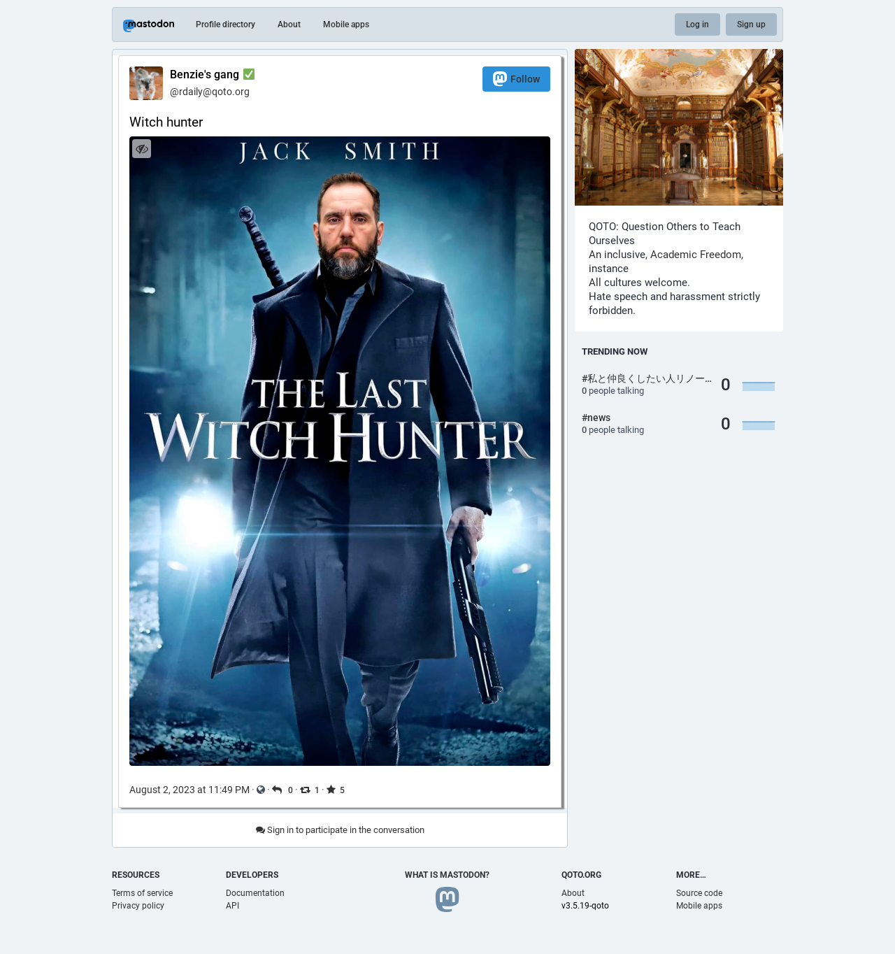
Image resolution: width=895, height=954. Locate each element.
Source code (699, 893)
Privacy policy (138, 906)
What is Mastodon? (447, 875)
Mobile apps (346, 24)
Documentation (255, 893)
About (289, 24)
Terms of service (142, 893)
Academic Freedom (695, 254)
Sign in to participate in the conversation (340, 830)
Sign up (751, 24)
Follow (516, 78)
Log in (697, 24)
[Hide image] (141, 148)
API (232, 906)
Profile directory (225, 24)
